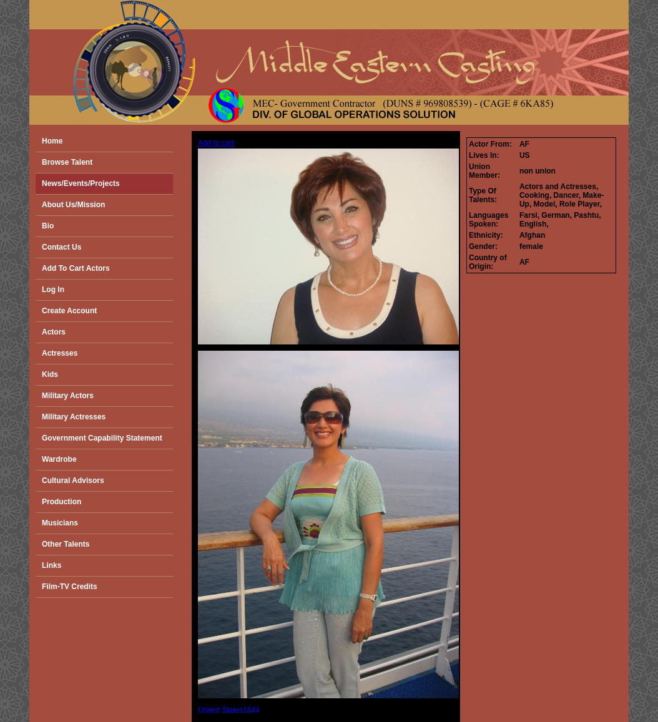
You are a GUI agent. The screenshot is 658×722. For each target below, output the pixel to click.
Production (61, 501)
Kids (50, 374)
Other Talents (65, 544)
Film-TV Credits (69, 586)
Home (52, 141)
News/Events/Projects (81, 183)
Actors (54, 332)
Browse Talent (67, 162)
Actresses (59, 353)
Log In (53, 289)
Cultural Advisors (73, 480)
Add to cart (216, 143)
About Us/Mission (73, 204)
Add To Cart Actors (76, 268)
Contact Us (61, 247)
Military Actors (68, 395)
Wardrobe (59, 459)
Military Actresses (74, 416)
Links (51, 565)
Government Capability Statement (102, 438)
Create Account (69, 310)
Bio (48, 226)
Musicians (60, 523)
